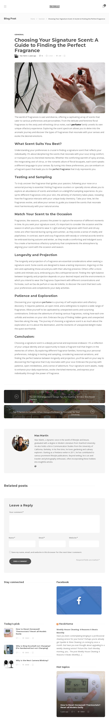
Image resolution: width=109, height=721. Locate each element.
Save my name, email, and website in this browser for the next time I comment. (47, 552)
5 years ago (64, 712)
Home (33, 19)
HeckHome (66, 623)
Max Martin (24, 56)
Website (73, 538)
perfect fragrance (61, 169)
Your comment (16, 512)
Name (12, 538)
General (42, 19)
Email (42, 538)
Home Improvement (40, 394)
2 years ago (32, 56)
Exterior (74, 409)
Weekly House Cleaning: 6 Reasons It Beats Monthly (77, 631)
